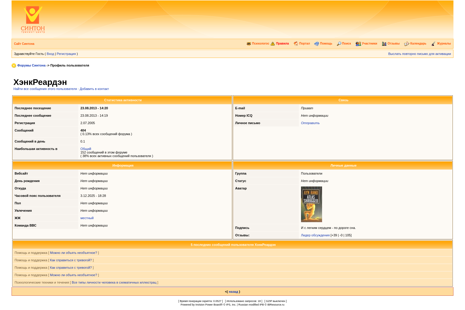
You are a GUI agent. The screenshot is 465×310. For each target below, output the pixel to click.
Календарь (415, 43)
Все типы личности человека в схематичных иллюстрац (114, 282)
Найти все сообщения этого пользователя (45, 89)
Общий (85, 149)
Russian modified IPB (251, 304)
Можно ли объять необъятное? (73, 252)
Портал (301, 43)
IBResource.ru (275, 304)
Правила (279, 43)
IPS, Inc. (231, 304)
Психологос (257, 43)
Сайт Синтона (24, 43)
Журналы (441, 43)
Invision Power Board (208, 304)
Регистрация (66, 54)
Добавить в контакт (94, 89)
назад (233, 291)
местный (86, 218)
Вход (50, 54)
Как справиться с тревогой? (71, 260)
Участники (366, 43)
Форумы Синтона (31, 65)
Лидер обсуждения (315, 235)
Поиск (344, 43)
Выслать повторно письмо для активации (419, 54)
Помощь (323, 43)
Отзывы (391, 43)
